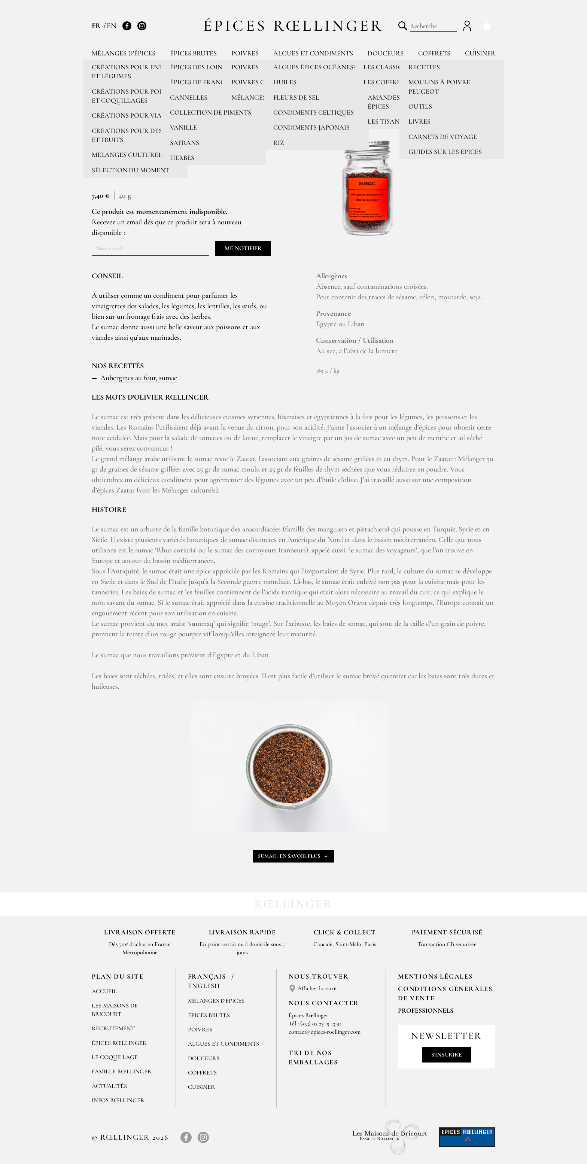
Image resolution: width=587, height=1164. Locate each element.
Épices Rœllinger (293, 25)
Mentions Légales (435, 976)
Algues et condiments (313, 53)
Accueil (104, 991)
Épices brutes (193, 53)
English (204, 986)
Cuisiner (480, 53)
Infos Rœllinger (118, 1100)
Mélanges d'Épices (216, 1000)
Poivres (245, 53)
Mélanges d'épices (123, 53)
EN (111, 25)
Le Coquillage (115, 1057)
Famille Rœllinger (122, 1071)
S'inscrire (446, 1054)
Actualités (109, 1086)
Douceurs (386, 53)
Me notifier (243, 248)
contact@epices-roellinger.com (325, 1032)
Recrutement (113, 1028)
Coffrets (434, 53)
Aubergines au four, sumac (138, 377)
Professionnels (425, 1010)
